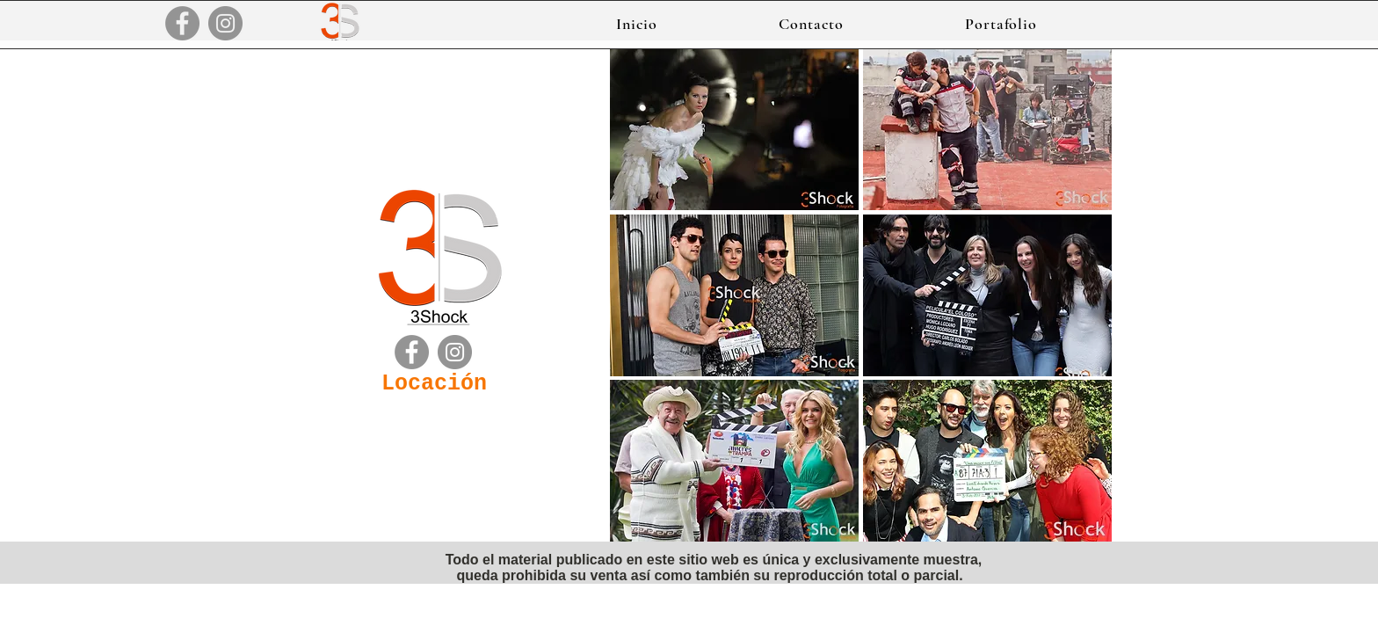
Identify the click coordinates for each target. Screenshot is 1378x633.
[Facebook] (182, 23)
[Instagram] (225, 23)
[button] (1001, 23)
